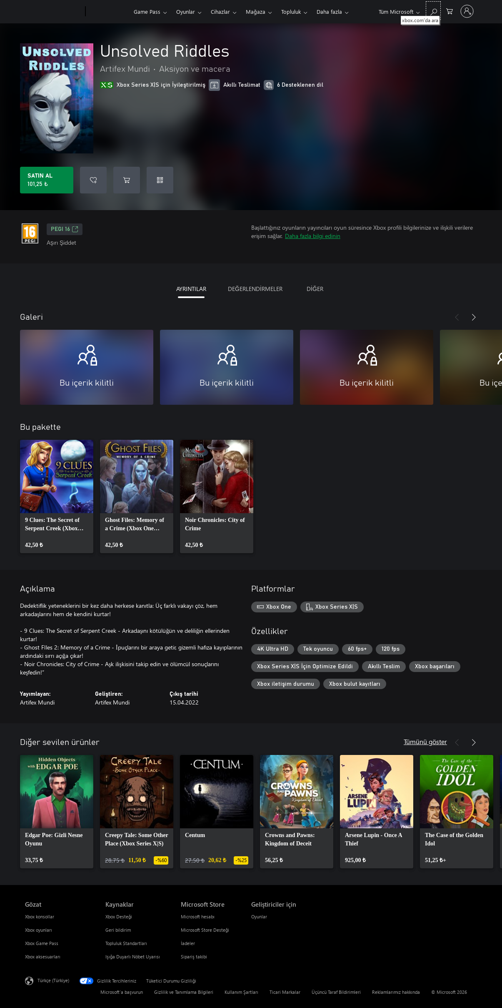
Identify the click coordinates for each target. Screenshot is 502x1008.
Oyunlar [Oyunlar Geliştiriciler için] (259, 916)
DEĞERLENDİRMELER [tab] (255, 289)
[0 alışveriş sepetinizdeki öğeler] (449, 10)
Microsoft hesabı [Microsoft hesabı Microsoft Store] (198, 916)
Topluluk (291, 11)
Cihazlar (220, 11)
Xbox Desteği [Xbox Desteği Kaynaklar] (118, 916)
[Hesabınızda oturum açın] (467, 11)
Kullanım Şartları (241, 992)
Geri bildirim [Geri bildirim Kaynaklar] (118, 930)
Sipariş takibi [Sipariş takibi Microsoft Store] (194, 956)
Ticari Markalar (285, 992)
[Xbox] (108, 11)
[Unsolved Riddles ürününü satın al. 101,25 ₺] (46, 180)
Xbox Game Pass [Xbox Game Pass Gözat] (41, 943)
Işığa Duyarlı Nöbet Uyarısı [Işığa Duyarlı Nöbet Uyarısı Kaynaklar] (132, 956)
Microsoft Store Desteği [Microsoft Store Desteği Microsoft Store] (205, 930)
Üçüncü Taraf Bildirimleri (336, 992)
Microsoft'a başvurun (121, 992)
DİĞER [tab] (315, 289)
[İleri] (473, 317)
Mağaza (255, 11)
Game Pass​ (147, 11)
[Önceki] (457, 317)
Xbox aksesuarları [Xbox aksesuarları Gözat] (42, 956)
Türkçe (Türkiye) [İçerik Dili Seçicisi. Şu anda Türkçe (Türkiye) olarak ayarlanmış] (53, 980)
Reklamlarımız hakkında (396, 992)
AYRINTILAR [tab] (191, 289)
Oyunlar (185, 11)
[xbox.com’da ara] (433, 10)
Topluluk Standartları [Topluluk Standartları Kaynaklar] (126, 943)
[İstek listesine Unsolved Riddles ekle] (93, 180)
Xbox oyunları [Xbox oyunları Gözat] (38, 930)
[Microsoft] (53, 11)
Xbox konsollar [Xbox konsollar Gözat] (39, 916)
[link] (56, 496)
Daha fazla (329, 11)
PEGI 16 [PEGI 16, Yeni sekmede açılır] (64, 229)
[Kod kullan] (160, 180)
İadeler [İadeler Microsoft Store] (188, 943)
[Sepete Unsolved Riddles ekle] (126, 180)
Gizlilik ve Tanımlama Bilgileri (183, 992)
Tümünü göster (425, 741)
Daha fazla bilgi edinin (312, 236)
